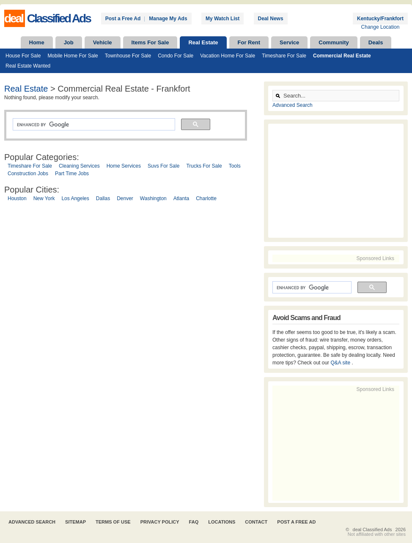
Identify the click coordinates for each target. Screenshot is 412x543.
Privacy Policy (159, 521)
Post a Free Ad (123, 19)
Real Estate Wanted (27, 66)
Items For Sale (150, 42)
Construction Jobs (28, 173)
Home (36, 42)
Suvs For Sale (163, 166)
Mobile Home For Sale (72, 56)
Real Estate (203, 42)
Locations (221, 521)
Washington (153, 198)
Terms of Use (113, 521)
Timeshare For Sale (284, 56)
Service (289, 42)
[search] (93, 124)
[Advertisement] (132, 287)
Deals (375, 42)
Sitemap (75, 521)
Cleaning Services (79, 166)
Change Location (380, 27)
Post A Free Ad (296, 521)
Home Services (124, 166)
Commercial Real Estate (342, 56)
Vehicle (102, 42)
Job (69, 42)
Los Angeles (75, 198)
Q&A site (341, 363)
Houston (17, 198)
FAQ (194, 521)
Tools (235, 166)
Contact (256, 521)
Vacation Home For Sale (227, 56)
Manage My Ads (168, 19)
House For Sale (23, 56)
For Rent (249, 42)
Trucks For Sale (204, 166)
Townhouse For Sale (128, 56)
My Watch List (222, 19)
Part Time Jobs (72, 173)
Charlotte (206, 198)
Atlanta (181, 198)
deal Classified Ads (372, 529)
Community (334, 42)
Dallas (103, 198)
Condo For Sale (175, 56)
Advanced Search (292, 105)
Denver (125, 198)
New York (44, 198)
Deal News (270, 19)
